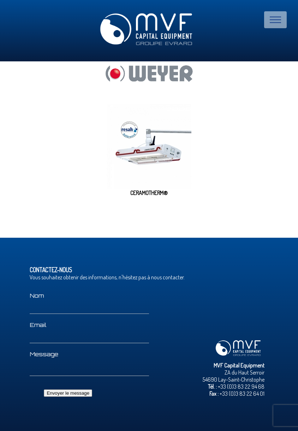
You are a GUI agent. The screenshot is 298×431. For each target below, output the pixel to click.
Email (38, 324)
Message (44, 354)
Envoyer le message (68, 393)
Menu (275, 19)
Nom (37, 295)
